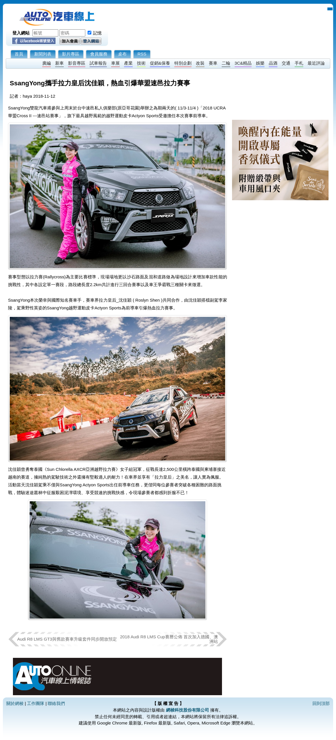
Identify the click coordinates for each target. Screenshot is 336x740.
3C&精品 (243, 63)
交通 (286, 63)
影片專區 (70, 53)
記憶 (97, 32)
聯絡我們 (56, 703)
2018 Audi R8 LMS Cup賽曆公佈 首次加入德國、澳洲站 (169, 639)
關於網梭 (15, 703)
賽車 (213, 63)
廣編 (46, 63)
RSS (142, 53)
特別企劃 (183, 63)
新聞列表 (42, 53)
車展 (115, 63)
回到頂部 (321, 703)
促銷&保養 (160, 63)
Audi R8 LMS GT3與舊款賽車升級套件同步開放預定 (67, 639)
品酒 (273, 63)
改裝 (200, 63)
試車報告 (98, 63)
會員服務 (98, 53)
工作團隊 (35, 703)
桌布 (122, 53)
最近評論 (316, 63)
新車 (59, 63)
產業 (128, 63)
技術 (141, 63)
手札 (299, 63)
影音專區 (76, 63)
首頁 (19, 53)
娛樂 (260, 63)
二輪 (226, 63)
